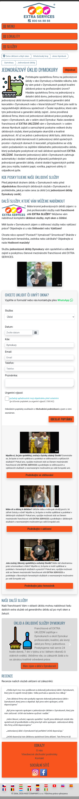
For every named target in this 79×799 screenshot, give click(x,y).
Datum (9, 326)
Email (8, 351)
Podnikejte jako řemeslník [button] (39, 585)
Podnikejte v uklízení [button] (39, 528)
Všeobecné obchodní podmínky (39, 754)
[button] (39, 26)
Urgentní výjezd (13, 392)
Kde (7, 339)
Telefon (9, 362)
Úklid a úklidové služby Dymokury (39, 623)
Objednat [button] (70, 69)
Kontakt (39, 758)
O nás (39, 750)
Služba (9, 310)
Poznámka (11, 375)
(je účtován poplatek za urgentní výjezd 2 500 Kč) (31, 401)
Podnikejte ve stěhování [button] (39, 475)
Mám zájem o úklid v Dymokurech (39, 666)
